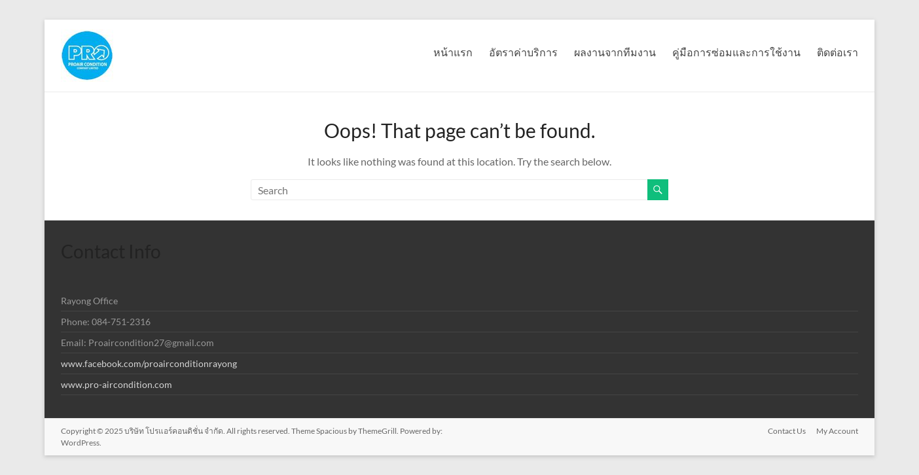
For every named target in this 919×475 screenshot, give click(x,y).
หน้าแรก (453, 52)
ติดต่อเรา (837, 52)
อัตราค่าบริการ (523, 52)
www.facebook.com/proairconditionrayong (149, 363)
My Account (837, 431)
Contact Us (787, 431)
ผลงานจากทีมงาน (615, 52)
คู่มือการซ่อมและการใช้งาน (736, 52)
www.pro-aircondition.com (116, 384)
